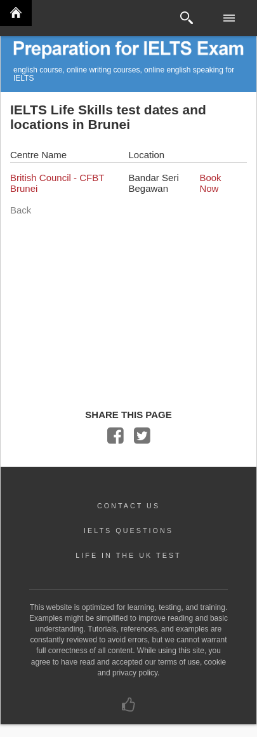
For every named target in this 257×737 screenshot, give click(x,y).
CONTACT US (128, 506)
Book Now (210, 183)
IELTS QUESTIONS (128, 530)
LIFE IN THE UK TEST (128, 555)
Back (20, 210)
